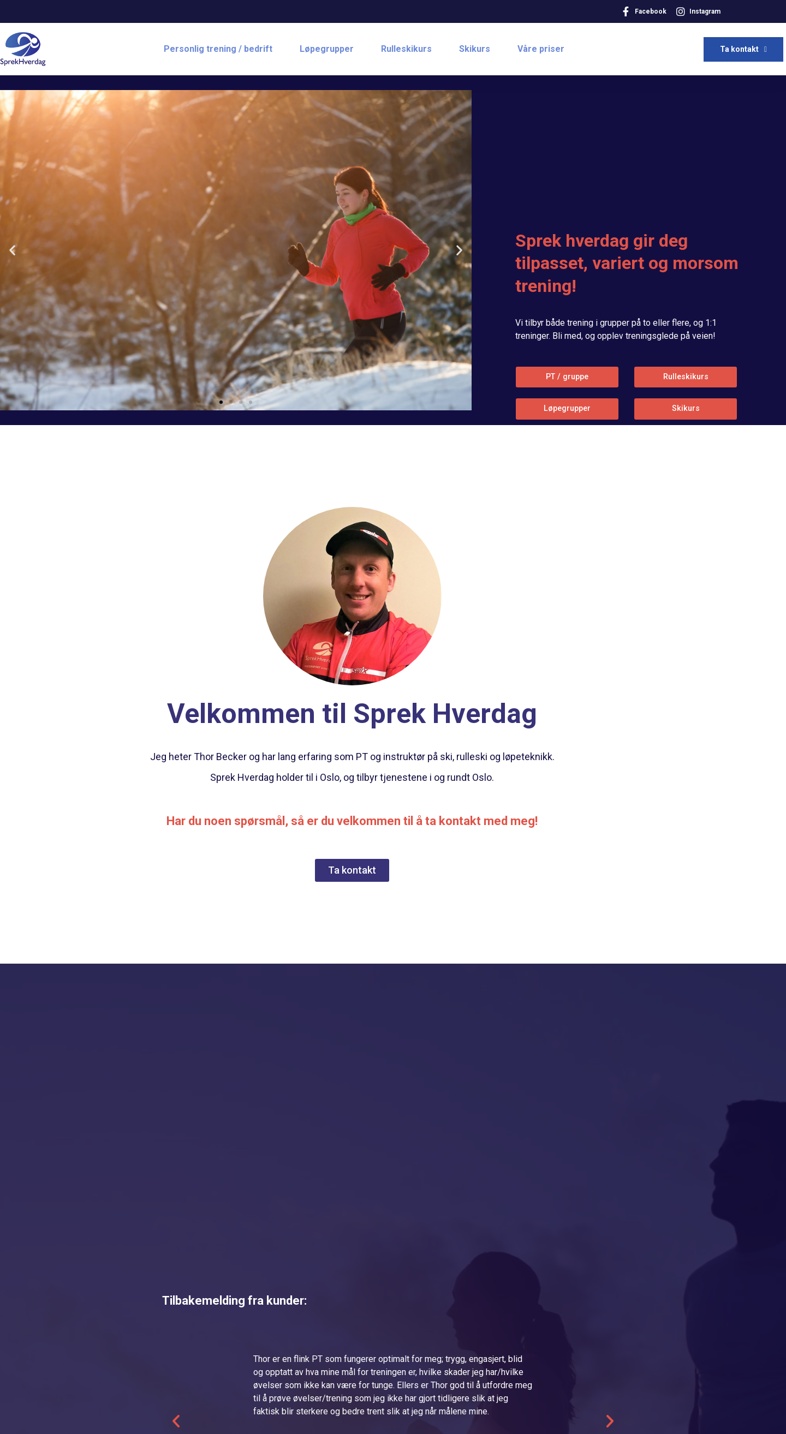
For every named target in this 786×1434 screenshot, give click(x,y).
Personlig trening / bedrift (218, 49)
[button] (221, 402)
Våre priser (540, 49)
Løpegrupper (327, 49)
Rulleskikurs (406, 49)
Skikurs (474, 49)
